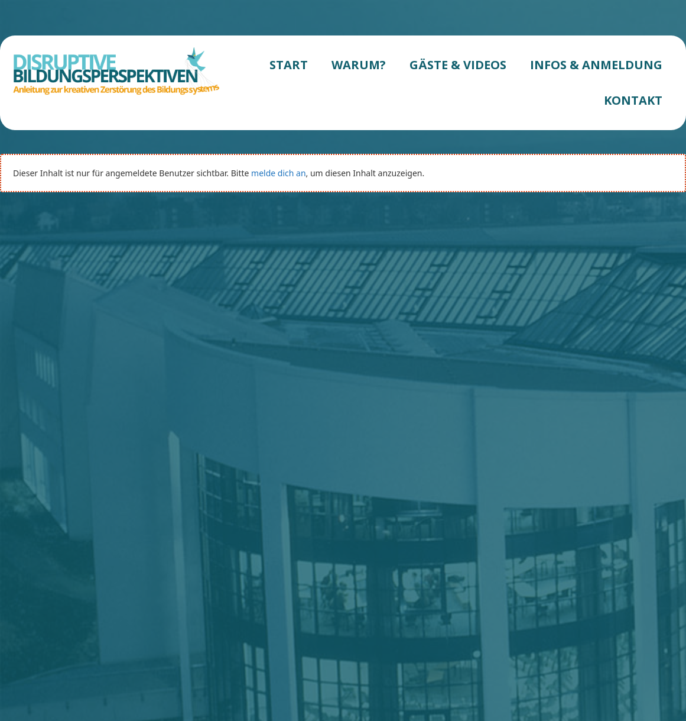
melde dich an (278, 173)
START (288, 65)
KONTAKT (633, 100)
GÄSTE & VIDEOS (457, 65)
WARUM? (358, 65)
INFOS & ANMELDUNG (596, 65)
